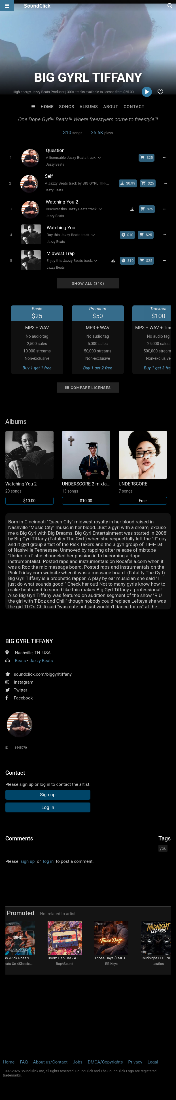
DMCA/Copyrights (105, 1062)
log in (48, 861)
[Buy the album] (127, 235)
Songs (66, 106)
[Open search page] (170, 5)
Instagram (23, 682)
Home (47, 106)
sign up (28, 861)
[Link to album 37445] (29, 468)
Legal (153, 1062)
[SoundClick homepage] (37, 6)
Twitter (20, 690)
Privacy (135, 1062)
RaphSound (64, 964)
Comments (19, 838)
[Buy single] (128, 183)
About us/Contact (50, 1062)
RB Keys (111, 964)
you (163, 848)
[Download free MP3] (132, 209)
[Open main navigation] (7, 5)
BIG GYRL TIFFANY (29, 641)
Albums (89, 106)
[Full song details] (165, 158)
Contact (134, 106)
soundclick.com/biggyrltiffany (43, 674)
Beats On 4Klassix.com (19, 964)
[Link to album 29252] (86, 468)
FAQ (24, 1062)
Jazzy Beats (55, 164)
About (110, 106)
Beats (20, 660)
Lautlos (158, 964)
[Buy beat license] (146, 158)
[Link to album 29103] (143, 468)
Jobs (77, 1062)
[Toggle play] (11, 157)
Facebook (23, 698)
